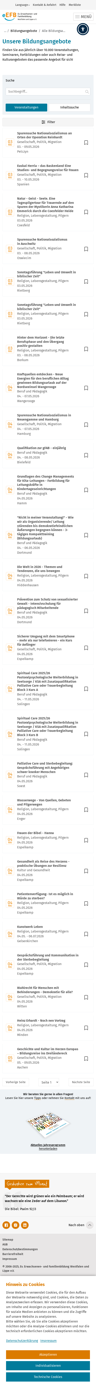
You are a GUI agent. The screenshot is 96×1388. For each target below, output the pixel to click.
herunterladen (48, 1146)
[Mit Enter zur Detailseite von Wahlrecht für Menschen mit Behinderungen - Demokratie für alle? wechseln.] (48, 997)
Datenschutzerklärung (22, 1341)
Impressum (48, 1341)
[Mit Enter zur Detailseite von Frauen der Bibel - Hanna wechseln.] (48, 840)
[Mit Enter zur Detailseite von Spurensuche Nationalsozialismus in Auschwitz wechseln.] (48, 249)
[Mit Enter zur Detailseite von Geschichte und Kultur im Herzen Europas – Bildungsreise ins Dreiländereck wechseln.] (48, 1058)
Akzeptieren (48, 1354)
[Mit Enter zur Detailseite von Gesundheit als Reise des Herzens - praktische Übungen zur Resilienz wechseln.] (48, 871)
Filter (48, 122)
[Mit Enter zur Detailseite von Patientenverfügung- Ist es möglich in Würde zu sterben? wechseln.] (48, 903)
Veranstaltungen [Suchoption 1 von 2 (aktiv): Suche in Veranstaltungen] (26, 107)
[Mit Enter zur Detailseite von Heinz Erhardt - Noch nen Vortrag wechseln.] (48, 1028)
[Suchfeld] (48, 91)
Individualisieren (48, 1366)
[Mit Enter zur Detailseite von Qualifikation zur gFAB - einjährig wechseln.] (48, 455)
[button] (83, 29)
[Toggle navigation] (83, 17)
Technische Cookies (48, 1377)
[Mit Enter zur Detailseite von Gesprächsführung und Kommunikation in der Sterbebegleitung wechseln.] (48, 965)
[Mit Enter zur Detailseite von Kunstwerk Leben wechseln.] (48, 934)
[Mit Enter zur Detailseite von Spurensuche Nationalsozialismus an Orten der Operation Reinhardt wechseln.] (48, 143)
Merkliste (75, 5)
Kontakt (69, 1098)
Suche (10, 80)
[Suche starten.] (87, 91)
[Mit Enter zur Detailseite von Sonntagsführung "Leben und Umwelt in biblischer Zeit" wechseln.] (48, 282)
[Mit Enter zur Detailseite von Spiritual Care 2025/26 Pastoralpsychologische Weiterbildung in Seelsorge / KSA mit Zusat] (48, 689)
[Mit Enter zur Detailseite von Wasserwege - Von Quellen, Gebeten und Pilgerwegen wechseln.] (48, 810)
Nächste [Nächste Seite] (81, 1082)
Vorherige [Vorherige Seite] (16, 1082)
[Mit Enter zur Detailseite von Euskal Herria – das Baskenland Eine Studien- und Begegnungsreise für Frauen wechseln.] (48, 175)
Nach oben (76, 1225)
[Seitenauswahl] (49, 1082)
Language (21, 5)
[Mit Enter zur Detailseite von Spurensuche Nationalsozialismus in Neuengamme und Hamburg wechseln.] (48, 425)
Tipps (37, 1098)
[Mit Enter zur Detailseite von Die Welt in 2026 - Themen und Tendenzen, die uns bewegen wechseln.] (48, 576)
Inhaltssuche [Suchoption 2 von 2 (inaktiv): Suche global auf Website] (69, 107)
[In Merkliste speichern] (86, 142)
